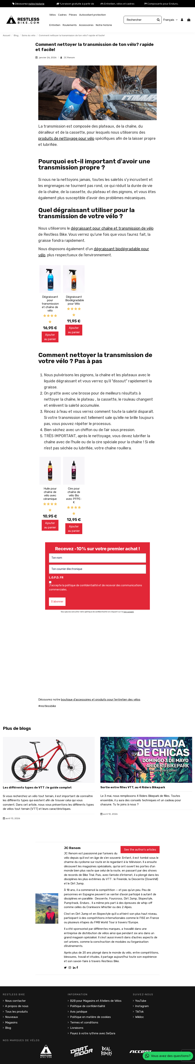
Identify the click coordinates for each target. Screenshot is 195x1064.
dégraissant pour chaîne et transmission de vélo (112, 228)
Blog (8, 1028)
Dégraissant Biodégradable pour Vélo (74, 300)
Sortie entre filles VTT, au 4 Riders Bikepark (132, 787)
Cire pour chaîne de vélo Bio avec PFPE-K (74, 495)
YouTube (140, 1000)
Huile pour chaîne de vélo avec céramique (50, 494)
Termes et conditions (84, 1022)
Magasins (11, 1022)
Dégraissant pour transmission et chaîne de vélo (50, 303)
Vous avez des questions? (168, 1056)
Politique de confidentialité (87, 1006)
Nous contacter (15, 1000)
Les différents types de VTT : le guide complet (37, 787)
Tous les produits (16, 1011)
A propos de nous (16, 1006)
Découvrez (28, 3)
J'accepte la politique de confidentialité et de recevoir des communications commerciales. (95, 587)
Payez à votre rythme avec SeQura (92, 1033)
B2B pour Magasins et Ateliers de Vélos (95, 1000)
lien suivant (128, 612)
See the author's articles (140, 849)
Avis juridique (78, 1011)
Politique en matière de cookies (90, 1017)
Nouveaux (11, 1017)
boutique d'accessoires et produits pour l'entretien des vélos (100, 699)
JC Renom (69, 57)
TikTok (139, 1011)
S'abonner (57, 601)
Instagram (142, 1006)
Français (171, 20)
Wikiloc (139, 1017)
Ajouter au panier (50, 337)
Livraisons (76, 1028)
